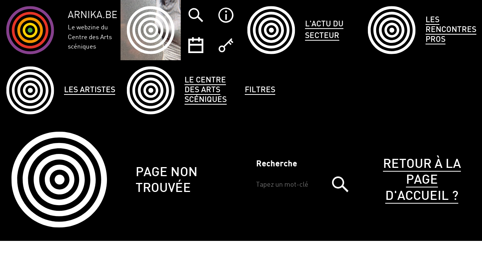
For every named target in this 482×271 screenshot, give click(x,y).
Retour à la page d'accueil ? (422, 180)
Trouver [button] (340, 184)
